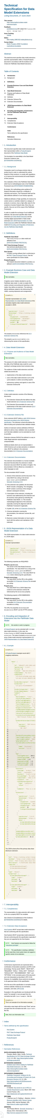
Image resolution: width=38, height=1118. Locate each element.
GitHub (9, 35)
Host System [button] (8, 251)
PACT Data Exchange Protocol (18, 255)
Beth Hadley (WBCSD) (13, 39)
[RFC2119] (20, 988)
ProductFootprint (26, 151)
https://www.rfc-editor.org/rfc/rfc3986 (17, 1104)
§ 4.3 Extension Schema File (25, 401)
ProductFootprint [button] (9, 260)
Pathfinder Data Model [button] (11, 237)
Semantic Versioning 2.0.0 (14, 482)
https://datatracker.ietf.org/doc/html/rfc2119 (19, 1094)
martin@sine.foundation (14, 46)
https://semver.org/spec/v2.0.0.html (17, 1113)
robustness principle (12, 945)
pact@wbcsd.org (12, 29)
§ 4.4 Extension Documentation (23, 451)
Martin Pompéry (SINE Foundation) (17, 44)
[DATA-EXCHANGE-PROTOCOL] (17, 242)
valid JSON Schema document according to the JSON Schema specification (19, 420)
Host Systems (8, 929)
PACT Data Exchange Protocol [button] (13, 245)
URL (13, 508)
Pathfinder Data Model (20, 153)
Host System (10, 1029)
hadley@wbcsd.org (26, 39)
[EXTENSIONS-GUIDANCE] (12, 160)
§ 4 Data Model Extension (18, 216)
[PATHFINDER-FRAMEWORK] (23, 186)
